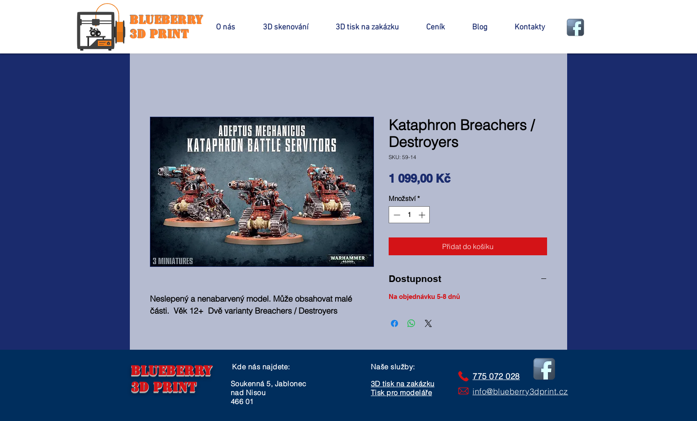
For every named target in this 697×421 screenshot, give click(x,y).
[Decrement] (396, 215)
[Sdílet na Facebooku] (394, 323)
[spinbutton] (409, 215)
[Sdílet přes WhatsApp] (411, 323)
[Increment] (423, 215)
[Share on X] (428, 323)
